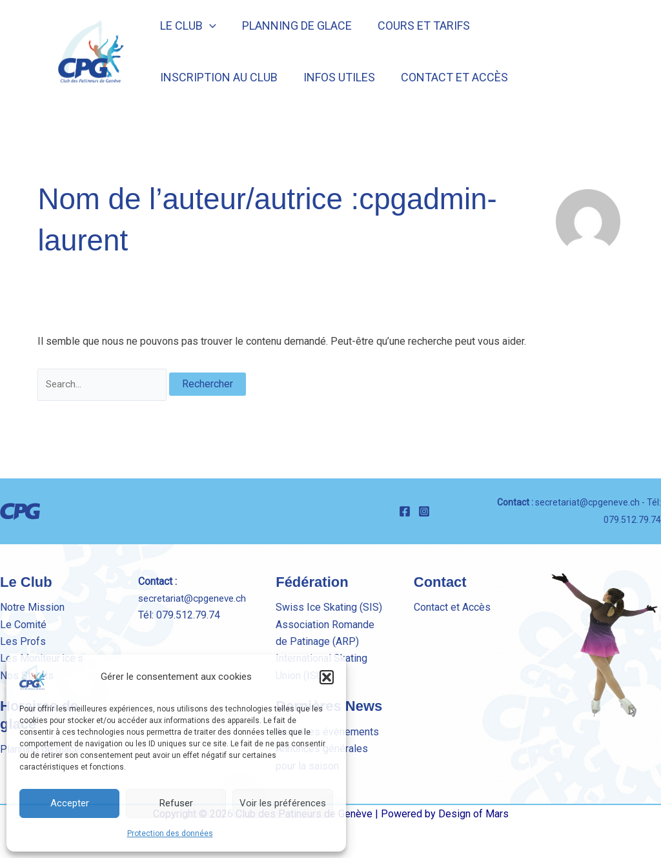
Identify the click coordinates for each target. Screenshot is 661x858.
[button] (326, 677)
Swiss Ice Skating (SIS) (329, 607)
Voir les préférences (282, 803)
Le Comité (23, 624)
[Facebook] (405, 511)
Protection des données (170, 833)
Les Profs (23, 641)
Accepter (69, 803)
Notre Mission (32, 607)
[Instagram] (424, 511)
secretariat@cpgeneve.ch (587, 502)
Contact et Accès (452, 607)
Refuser (176, 803)
